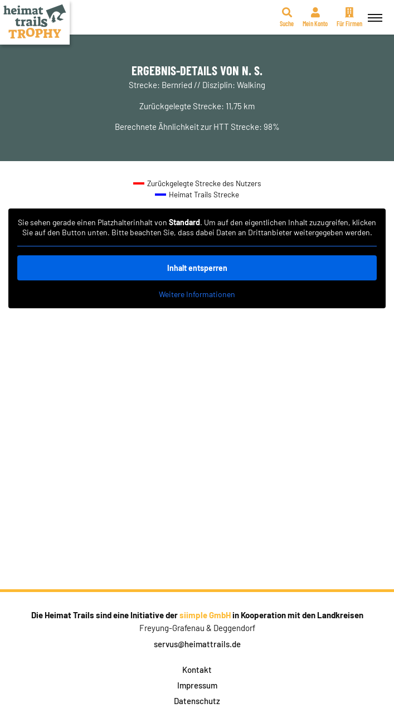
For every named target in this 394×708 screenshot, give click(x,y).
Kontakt (197, 670)
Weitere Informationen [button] (197, 294)
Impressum (197, 685)
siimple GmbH (205, 615)
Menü (373, 11)
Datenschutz (197, 701)
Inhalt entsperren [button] (197, 268)
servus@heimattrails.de (197, 644)
